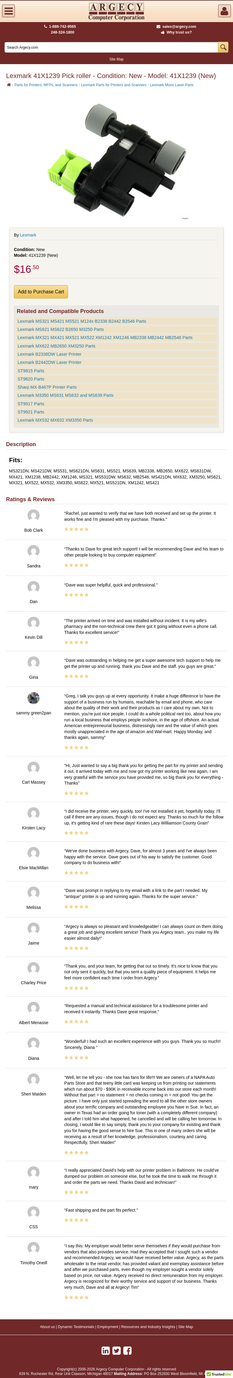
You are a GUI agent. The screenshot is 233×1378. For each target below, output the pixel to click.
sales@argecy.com (176, 26)
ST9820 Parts (31, 379)
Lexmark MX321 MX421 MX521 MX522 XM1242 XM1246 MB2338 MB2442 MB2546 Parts (105, 337)
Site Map (116, 59)
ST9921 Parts (31, 412)
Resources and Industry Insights (148, 1327)
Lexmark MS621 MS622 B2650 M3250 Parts (61, 329)
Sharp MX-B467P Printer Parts (47, 387)
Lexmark (28, 235)
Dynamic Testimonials (76, 1327)
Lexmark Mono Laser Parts (172, 85)
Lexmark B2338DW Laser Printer (49, 354)
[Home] (9, 84)
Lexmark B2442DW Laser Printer (49, 362)
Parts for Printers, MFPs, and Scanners (46, 85)
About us (47, 1327)
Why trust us (175, 32)
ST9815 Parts (31, 370)
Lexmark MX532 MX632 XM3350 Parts (55, 420)
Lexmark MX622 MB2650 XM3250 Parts (56, 346)
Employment (107, 1327)
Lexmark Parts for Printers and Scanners (114, 85)
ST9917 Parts (31, 403)
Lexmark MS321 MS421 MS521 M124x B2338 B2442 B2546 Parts (82, 321)
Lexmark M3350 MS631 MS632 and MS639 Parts (66, 395)
